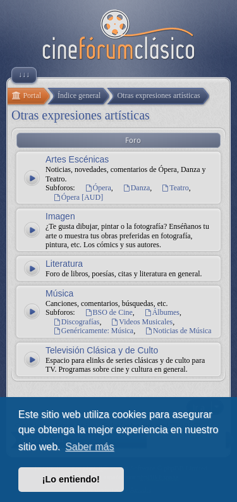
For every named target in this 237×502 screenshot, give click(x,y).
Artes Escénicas (77, 159)
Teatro (174, 187)
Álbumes (161, 312)
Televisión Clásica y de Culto (102, 350)
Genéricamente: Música (93, 330)
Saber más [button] (89, 446)
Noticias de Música (178, 330)
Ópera (98, 187)
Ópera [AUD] (78, 197)
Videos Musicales (142, 321)
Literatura (64, 264)
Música (59, 293)
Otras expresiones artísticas (80, 115)
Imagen (60, 216)
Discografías (76, 321)
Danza (136, 187)
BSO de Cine (109, 312)
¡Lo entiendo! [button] (71, 479)
